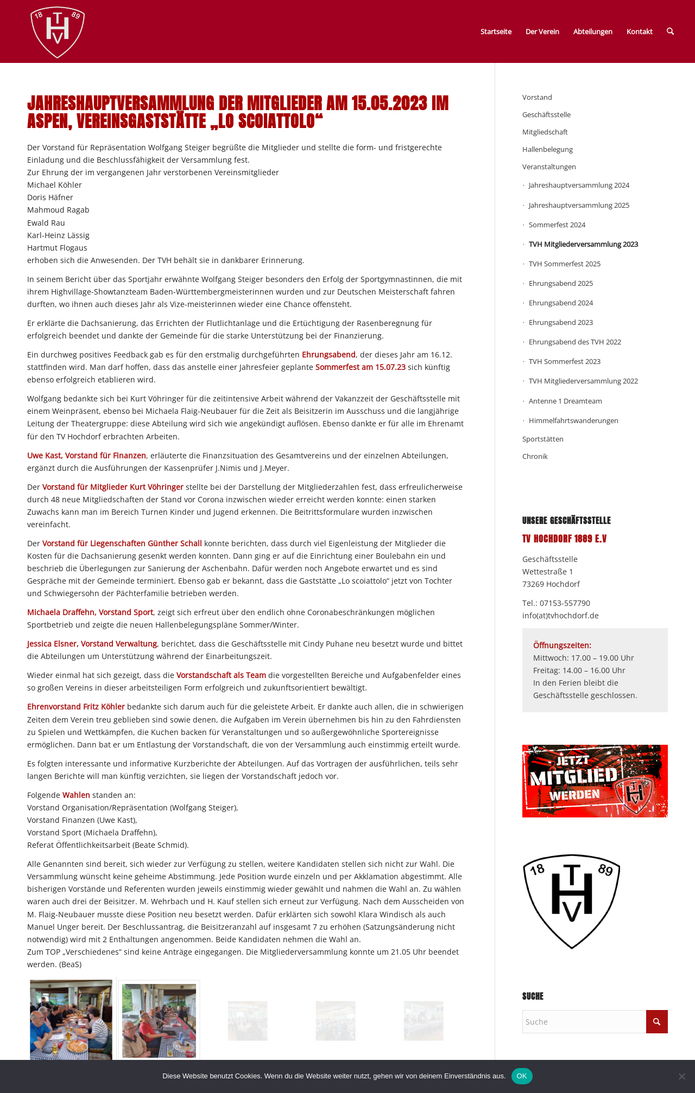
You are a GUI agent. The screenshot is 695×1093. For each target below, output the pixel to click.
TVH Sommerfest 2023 (565, 361)
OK (522, 1076)
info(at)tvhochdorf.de (560, 615)
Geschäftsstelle (546, 114)
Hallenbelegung (547, 149)
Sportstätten (543, 439)
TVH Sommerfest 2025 (565, 264)
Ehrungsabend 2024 (561, 303)
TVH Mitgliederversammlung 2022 (583, 381)
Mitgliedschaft (545, 132)
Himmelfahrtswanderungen (573, 420)
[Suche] (670, 31)
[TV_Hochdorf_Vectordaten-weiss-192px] (57, 34)
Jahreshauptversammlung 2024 (579, 185)
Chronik (535, 456)
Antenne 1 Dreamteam (565, 401)
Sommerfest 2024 (557, 224)
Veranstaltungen (549, 166)
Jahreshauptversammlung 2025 (579, 205)
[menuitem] (670, 31)
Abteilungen (592, 31)
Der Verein (542, 31)
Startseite (496, 31)
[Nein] (681, 1076)
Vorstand (537, 97)
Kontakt (640, 31)
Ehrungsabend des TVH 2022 (575, 342)
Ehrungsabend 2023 (561, 322)
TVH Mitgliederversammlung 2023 (583, 244)
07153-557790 (565, 603)
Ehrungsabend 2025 (561, 283)
